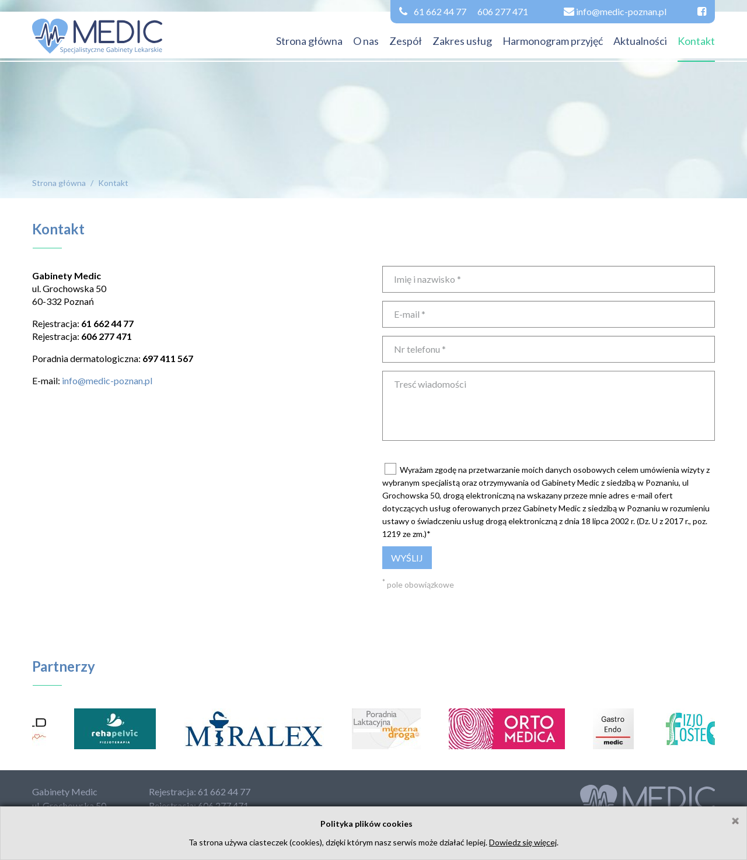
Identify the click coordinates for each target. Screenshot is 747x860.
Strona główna (309, 40)
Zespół (405, 40)
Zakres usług (462, 40)
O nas (366, 40)
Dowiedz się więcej (523, 842)
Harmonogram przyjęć (552, 40)
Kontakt (696, 40)
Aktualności (640, 40)
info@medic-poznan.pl (107, 380)
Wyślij (407, 557)
